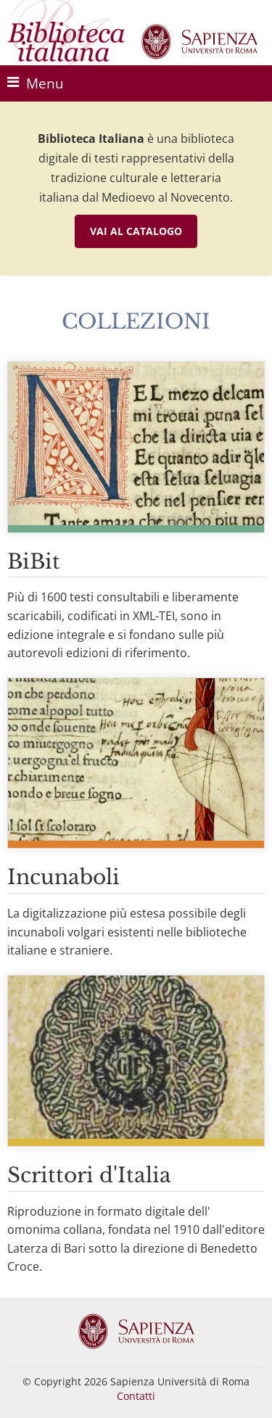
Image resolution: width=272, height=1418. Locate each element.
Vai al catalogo (136, 231)
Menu (35, 83)
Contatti (136, 1396)
